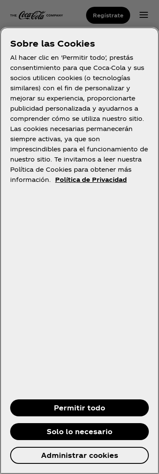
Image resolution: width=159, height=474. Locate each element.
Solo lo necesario (79, 431)
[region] (79, 250)
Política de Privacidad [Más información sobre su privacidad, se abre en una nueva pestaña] (91, 179)
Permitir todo (79, 408)
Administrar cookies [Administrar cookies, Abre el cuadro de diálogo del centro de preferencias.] (79, 455)
